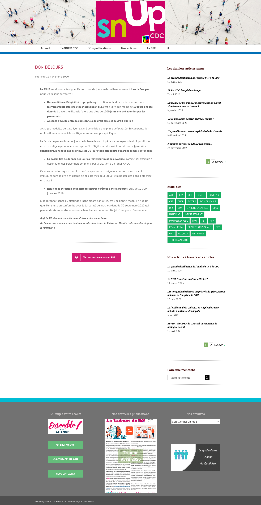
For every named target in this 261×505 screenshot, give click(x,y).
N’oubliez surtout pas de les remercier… (189, 143)
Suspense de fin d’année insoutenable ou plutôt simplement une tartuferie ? (194, 104)
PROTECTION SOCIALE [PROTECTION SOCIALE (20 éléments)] (199, 227)
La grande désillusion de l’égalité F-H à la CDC (193, 77)
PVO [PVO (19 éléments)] (218, 227)
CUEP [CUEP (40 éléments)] (180, 201)
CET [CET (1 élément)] (190, 195)
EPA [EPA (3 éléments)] (180, 207)
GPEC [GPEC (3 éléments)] (215, 207)
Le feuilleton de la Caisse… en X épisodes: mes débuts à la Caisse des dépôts (193, 309)
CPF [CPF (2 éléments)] (171, 201)
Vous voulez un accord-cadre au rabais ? (190, 118)
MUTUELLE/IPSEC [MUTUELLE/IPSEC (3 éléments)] (178, 220)
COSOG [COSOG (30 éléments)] (200, 195)
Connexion (89, 501)
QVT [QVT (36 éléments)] (171, 233)
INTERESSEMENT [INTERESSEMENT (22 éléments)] (194, 214)
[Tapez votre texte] (186, 377)
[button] (167, 48)
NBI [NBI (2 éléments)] (203, 220)
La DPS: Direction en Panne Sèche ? (187, 279)
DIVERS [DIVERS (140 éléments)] (192, 201)
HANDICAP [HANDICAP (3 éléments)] (174, 214)
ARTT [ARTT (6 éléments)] (172, 195)
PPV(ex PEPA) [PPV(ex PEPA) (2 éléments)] (176, 227)
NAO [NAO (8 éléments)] (194, 220)
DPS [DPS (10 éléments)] (171, 207)
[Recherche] (207, 377)
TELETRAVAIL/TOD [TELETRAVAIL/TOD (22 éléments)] (179, 240)
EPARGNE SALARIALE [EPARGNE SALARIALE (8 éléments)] (197, 207)
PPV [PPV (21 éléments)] (212, 220)
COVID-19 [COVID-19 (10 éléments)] (214, 195)
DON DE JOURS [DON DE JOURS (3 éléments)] (208, 201)
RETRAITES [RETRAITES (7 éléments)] (198, 233)
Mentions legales (75, 501)
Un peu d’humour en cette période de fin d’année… (195, 131)
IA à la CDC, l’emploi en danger (184, 90)
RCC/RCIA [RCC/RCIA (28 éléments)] (183, 233)
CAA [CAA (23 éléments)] (181, 195)
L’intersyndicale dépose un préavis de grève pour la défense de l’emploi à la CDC (196, 293)
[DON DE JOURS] (96, 257)
